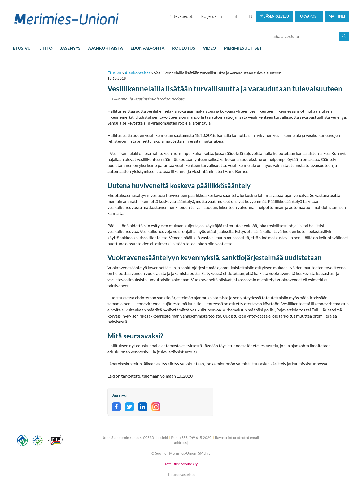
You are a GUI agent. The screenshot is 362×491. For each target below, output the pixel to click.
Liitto (46, 47)
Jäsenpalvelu (274, 16)
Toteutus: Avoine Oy (181, 464)
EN (249, 16)
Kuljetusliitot (213, 16)
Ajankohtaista (105, 47)
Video (209, 47)
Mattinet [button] (337, 16)
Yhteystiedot (181, 16)
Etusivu (22, 47)
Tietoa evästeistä (181, 474)
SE (236, 16)
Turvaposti (308, 16)
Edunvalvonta (147, 47)
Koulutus (183, 47)
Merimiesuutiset (243, 47)
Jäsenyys (70, 47)
